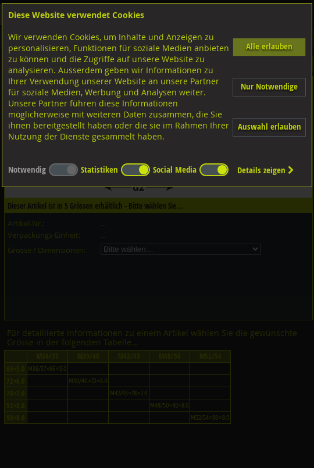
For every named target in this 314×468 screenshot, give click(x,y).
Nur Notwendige (269, 86)
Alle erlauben (269, 46)
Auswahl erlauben (269, 126)
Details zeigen (265, 170)
